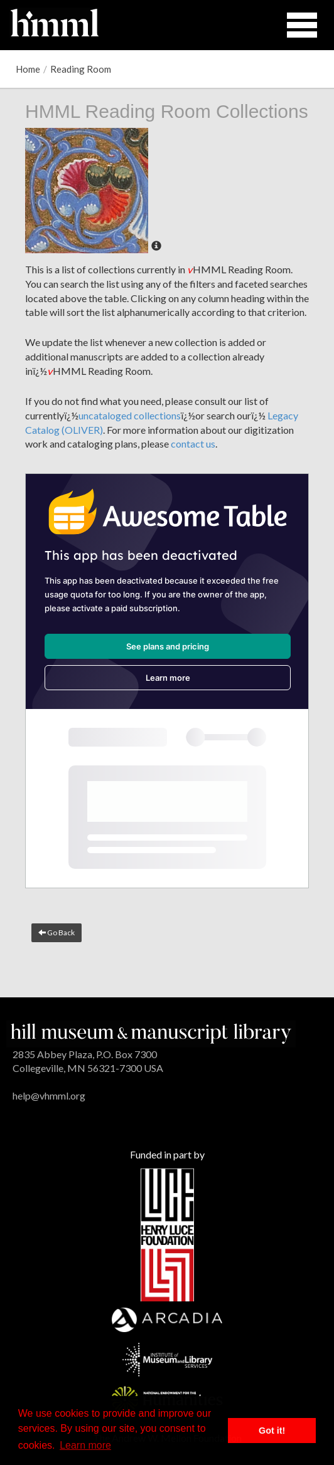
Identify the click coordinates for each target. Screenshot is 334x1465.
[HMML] (151, 1032)
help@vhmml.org (49, 1095)
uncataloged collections (129, 415)
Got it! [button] (272, 1431)
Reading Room (80, 69)
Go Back (56, 932)
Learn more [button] (85, 1445)
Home (28, 69)
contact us (193, 443)
